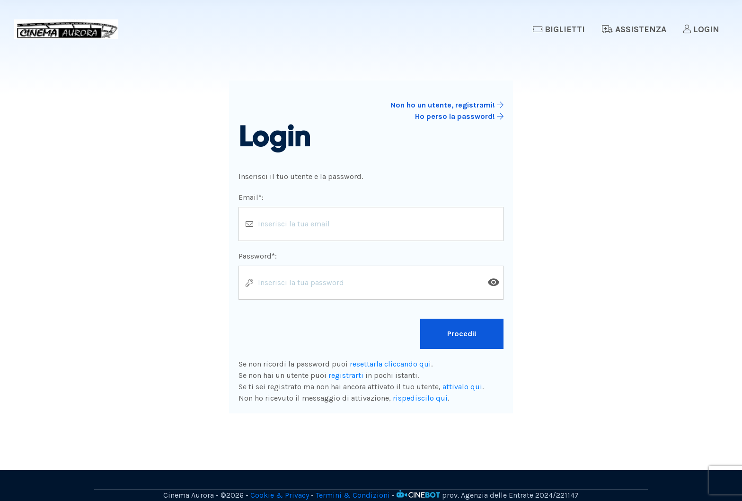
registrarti (345, 375)
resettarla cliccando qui (390, 363)
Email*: (251, 197)
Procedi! (462, 333)
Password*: (257, 255)
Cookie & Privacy (279, 495)
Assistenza (634, 29)
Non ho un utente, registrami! (447, 104)
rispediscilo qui (420, 398)
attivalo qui (462, 386)
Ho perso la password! (459, 116)
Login (701, 29)
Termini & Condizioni (353, 495)
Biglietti (559, 29)
